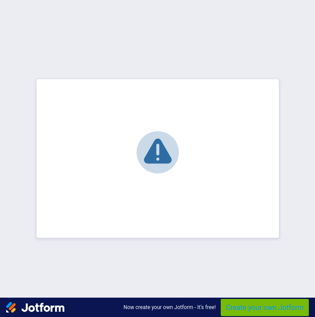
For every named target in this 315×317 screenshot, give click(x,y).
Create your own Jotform (265, 307)
